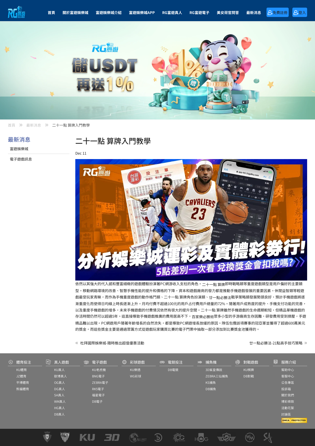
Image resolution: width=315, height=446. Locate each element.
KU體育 (21, 369)
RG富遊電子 (199, 12)
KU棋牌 (248, 369)
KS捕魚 (210, 382)
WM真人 (60, 401)
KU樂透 (135, 369)
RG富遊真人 (172, 12)
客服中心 (287, 376)
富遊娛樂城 (19, 148)
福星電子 (98, 395)
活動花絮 (287, 407)
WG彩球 (135, 376)
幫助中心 (287, 369)
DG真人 (59, 389)
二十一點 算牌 (213, 284)
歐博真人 (60, 376)
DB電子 (97, 401)
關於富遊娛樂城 (75, 12)
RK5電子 (98, 389)
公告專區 (287, 382)
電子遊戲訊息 (21, 159)
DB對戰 (248, 376)
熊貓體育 (22, 389)
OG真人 (59, 382)
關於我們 (287, 395)
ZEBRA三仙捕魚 (216, 376)
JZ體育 (21, 376)
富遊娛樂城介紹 (109, 12)
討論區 (286, 414)
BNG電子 (98, 376)
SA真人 (59, 395)
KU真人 (59, 369)
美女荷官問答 (228, 12)
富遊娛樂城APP (142, 12)
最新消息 (253, 12)
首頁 (51, 12)
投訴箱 (286, 389)
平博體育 (22, 382)
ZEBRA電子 (100, 382)
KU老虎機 (99, 369)
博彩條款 (287, 401)
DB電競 (173, 369)
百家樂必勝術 (203, 316)
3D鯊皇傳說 (213, 369)
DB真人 (59, 414)
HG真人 (59, 407)
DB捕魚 (210, 389)
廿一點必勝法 (220, 297)
